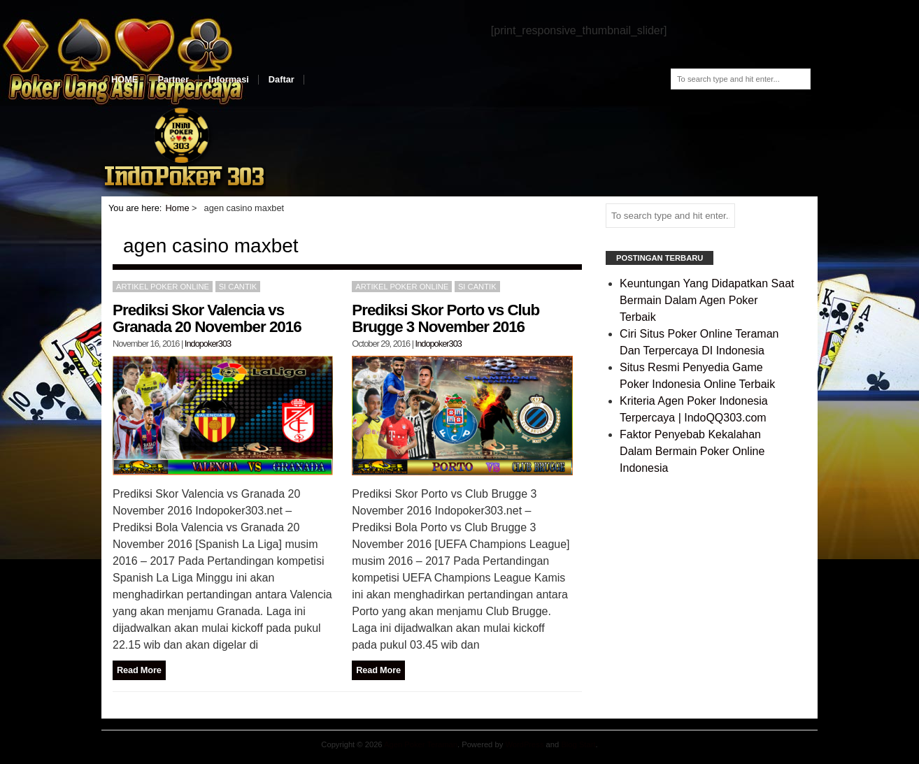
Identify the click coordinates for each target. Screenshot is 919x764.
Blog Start (578, 744)
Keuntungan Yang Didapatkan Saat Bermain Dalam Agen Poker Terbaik (707, 300)
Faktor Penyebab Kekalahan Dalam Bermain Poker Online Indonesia (692, 451)
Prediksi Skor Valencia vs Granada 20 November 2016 (207, 318)
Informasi (228, 79)
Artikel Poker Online (162, 286)
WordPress (524, 744)
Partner (173, 79)
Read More (139, 670)
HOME (124, 79)
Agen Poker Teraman (420, 744)
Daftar (281, 79)
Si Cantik (238, 286)
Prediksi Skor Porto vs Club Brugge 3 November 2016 (445, 318)
